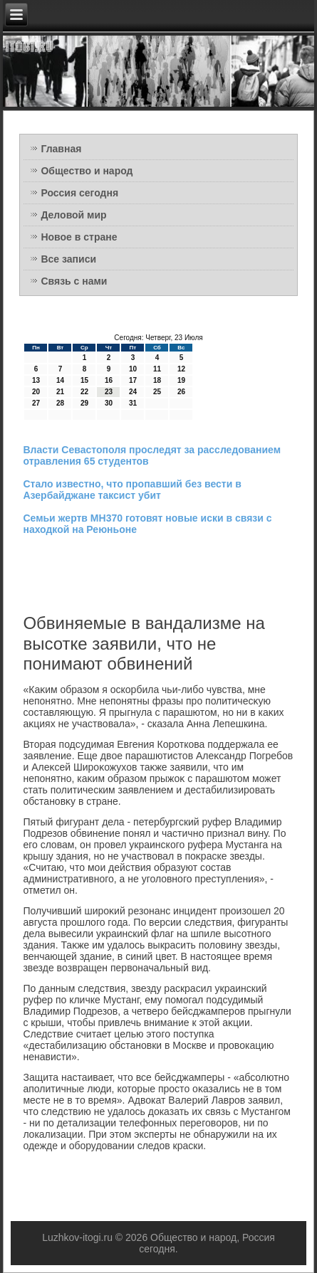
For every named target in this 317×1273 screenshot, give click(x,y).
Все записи (68, 259)
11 (157, 369)
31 (133, 403)
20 (36, 392)
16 (109, 380)
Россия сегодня (79, 193)
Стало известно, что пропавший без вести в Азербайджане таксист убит (132, 489)
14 (60, 380)
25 (157, 392)
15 (84, 380)
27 (36, 403)
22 (84, 392)
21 (60, 392)
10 (133, 369)
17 (133, 380)
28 (60, 403)
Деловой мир (73, 215)
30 (109, 403)
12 (181, 369)
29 (84, 403)
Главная (61, 148)
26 (181, 392)
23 (109, 392)
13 (36, 380)
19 (181, 380)
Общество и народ (86, 170)
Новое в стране (79, 237)
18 (157, 380)
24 (133, 392)
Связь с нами (74, 281)
